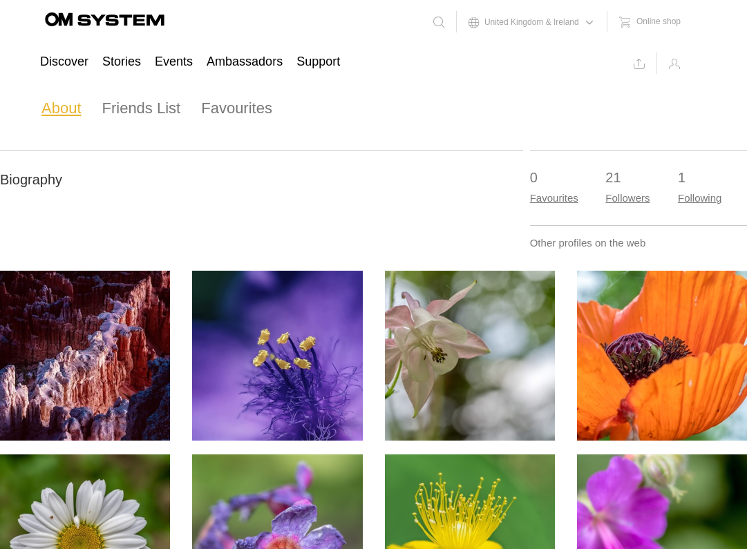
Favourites (236, 108)
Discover (64, 61)
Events (174, 61)
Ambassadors (245, 61)
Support (318, 61)
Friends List (141, 108)
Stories (121, 61)
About (61, 108)
